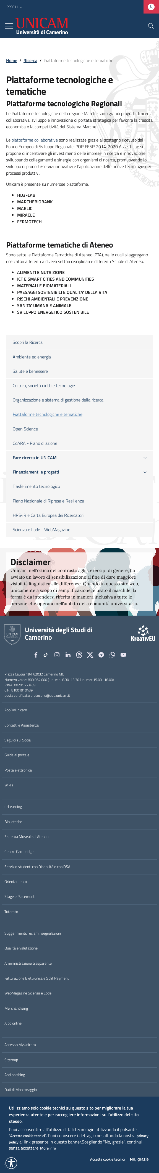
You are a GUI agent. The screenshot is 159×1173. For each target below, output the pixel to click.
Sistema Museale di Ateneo (26, 837)
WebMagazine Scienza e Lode (27, 993)
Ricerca (30, 60)
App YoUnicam (15, 710)
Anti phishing (14, 1075)
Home (11, 60)
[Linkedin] (68, 654)
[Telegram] (101, 654)
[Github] (79, 654)
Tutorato (11, 912)
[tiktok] (46, 654)
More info (48, 1148)
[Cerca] (151, 26)
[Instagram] (56, 654)
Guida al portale (16, 755)
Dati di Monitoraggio (20, 1090)
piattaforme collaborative (35, 140)
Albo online (13, 1023)
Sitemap (11, 1060)
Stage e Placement (19, 896)
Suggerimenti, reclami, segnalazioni (32, 933)
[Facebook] (35, 654)
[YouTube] (123, 654)
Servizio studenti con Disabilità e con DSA (37, 867)
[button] (15, 7)
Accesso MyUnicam (20, 1045)
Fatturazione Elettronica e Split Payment (36, 978)
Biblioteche (13, 822)
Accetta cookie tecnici (107, 1159)
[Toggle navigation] (9, 26)
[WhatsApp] (112, 654)
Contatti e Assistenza (21, 725)
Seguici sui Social (18, 740)
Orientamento (15, 882)
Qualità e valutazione (21, 948)
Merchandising (16, 1008)
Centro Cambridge (18, 852)
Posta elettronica (18, 770)
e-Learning (13, 807)
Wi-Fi (8, 785)
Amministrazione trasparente (28, 963)
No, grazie (139, 1159)
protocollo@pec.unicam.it (50, 695)
